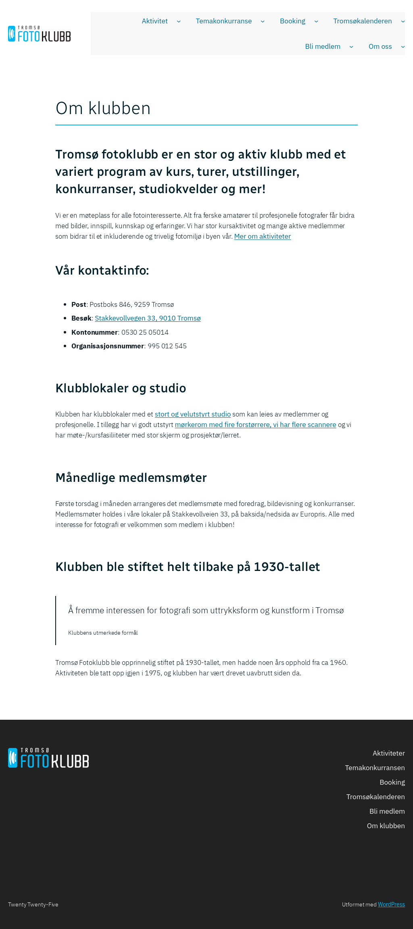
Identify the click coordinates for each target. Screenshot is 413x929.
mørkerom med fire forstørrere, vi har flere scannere (255, 424)
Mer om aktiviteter (262, 236)
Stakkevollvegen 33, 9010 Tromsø (148, 318)
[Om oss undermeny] (403, 46)
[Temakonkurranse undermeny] (263, 21)
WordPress (391, 904)
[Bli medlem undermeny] (351, 46)
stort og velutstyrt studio (193, 414)
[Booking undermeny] (316, 21)
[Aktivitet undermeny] (179, 21)
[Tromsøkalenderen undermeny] (403, 21)
